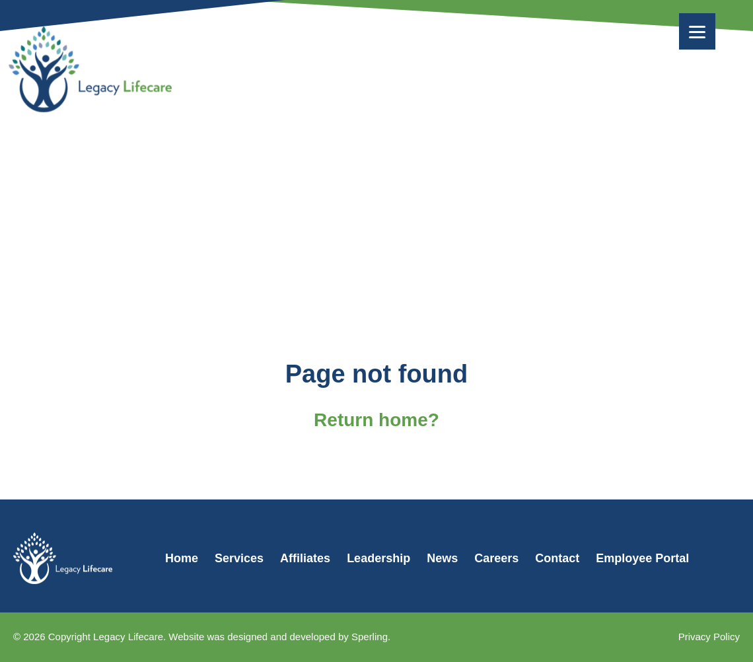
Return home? (376, 420)
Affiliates (305, 558)
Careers (496, 558)
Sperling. (370, 636)
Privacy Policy (709, 636)
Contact (557, 558)
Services (239, 558)
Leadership (378, 558)
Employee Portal (642, 558)
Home (181, 558)
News (442, 558)
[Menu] (697, 31)
